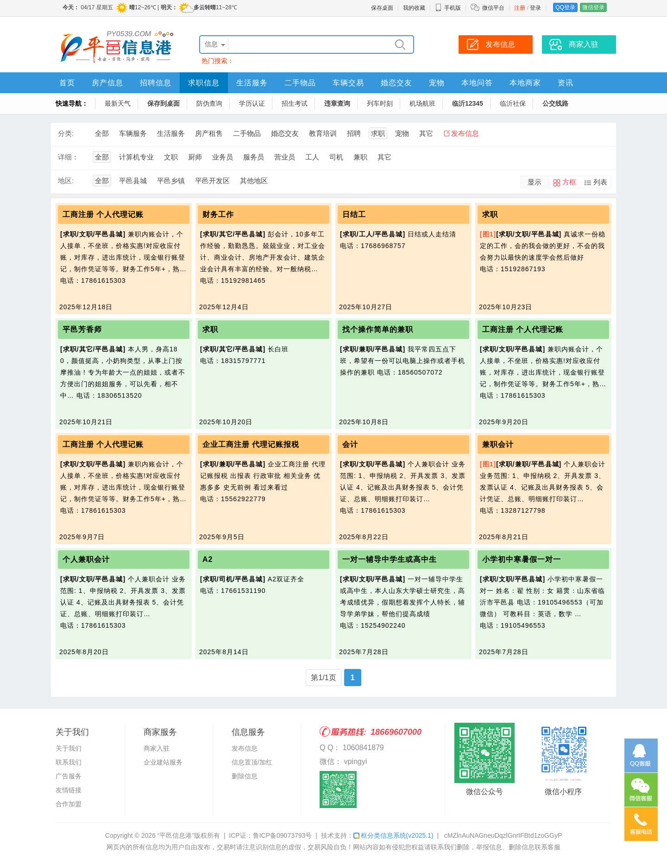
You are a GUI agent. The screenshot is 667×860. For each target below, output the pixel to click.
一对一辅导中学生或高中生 (389, 559)
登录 (535, 8)
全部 (102, 133)
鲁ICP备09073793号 (282, 835)
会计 (350, 444)
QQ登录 (565, 7)
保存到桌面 (163, 103)
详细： (68, 157)
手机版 (448, 8)
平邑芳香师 (82, 329)
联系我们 (69, 762)
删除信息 (245, 776)
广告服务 (69, 776)
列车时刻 (380, 103)
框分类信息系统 (393, 835)
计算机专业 (136, 157)
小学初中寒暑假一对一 (521, 559)
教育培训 (323, 133)
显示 (534, 182)
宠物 (437, 83)
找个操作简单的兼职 (377, 329)
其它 (426, 133)
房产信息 (107, 83)
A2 (207, 559)
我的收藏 (414, 8)
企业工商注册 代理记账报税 (250, 444)
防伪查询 (209, 103)
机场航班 (422, 103)
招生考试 (295, 103)
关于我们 (69, 748)
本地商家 (525, 83)
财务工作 (218, 214)
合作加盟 (69, 804)
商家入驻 (157, 748)
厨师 (195, 157)
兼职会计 (498, 444)
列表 (600, 182)
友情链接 (69, 790)
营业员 (284, 157)
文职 (171, 157)
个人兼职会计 (86, 559)
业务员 (222, 157)
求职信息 (204, 83)
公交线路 (555, 103)
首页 (67, 83)
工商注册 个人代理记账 (103, 214)
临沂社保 (513, 103)
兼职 (360, 157)
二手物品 (300, 83)
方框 (569, 182)
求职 (378, 133)
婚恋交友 (396, 83)
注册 (519, 8)
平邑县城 (133, 181)
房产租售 (209, 133)
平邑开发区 (212, 181)
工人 (312, 157)
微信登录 (593, 7)
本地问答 (477, 83)
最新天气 (118, 103)
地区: (66, 181)
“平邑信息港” (175, 835)
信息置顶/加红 (252, 762)
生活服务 (252, 83)
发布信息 (465, 133)
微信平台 (493, 8)
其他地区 (254, 181)
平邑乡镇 (171, 181)
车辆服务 (133, 133)
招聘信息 (155, 83)
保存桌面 (382, 8)
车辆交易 (348, 83)
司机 (336, 157)
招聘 (354, 133)
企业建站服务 (163, 762)
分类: (66, 133)
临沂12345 (467, 103)
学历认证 (252, 103)
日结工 (354, 214)
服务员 (253, 157)
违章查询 (337, 103)
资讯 (565, 83)
